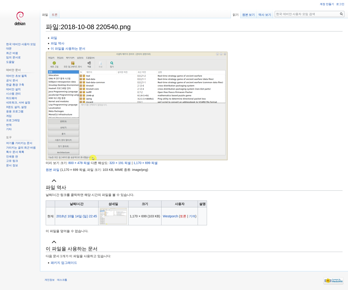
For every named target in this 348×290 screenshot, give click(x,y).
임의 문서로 (13, 57)
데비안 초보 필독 (16, 75)
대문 (9, 48)
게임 (9, 116)
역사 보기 (264, 14)
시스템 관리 (13, 93)
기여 (192, 216)
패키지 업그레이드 (64, 262)
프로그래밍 (13, 120)
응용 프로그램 (14, 111)
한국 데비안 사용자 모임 (21, 44)
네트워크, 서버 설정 (18, 102)
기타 (9, 129)
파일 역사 (57, 43)
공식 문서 (12, 80)
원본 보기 (248, 14)
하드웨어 (11, 98)
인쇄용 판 (12, 156)
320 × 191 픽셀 (120, 163)
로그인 (340, 4)
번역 (9, 124)
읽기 (236, 14)
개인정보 (50, 279)
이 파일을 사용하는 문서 (68, 48)
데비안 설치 (13, 89)
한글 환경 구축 (15, 84)
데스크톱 (62, 279)
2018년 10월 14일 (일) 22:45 (76, 216)
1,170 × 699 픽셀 (146, 163)
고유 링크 (12, 160)
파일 (54, 38)
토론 (183, 216)
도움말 (10, 62)
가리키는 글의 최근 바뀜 (21, 147)
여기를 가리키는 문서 (19, 143)
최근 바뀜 (12, 53)
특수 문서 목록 (15, 152)
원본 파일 (52, 170)
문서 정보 (12, 165)
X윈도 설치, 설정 (16, 107)
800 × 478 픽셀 (79, 163)
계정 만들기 (327, 4)
